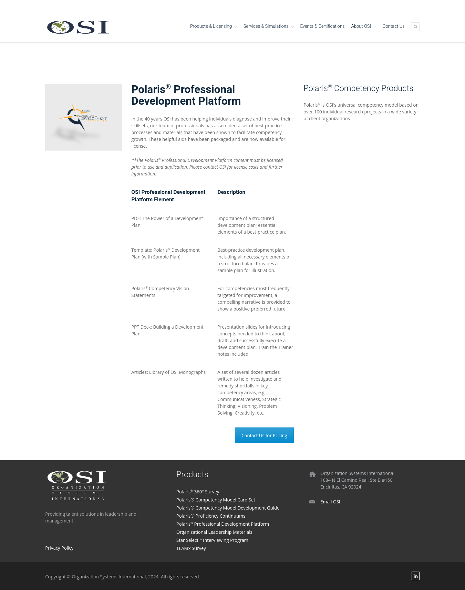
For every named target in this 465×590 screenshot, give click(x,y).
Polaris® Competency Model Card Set (215, 500)
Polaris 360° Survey (197, 492)
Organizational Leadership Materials (214, 532)
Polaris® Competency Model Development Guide (228, 508)
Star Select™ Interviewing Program (212, 540)
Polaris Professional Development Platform (222, 524)
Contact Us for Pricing (264, 435)
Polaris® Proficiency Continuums (210, 516)
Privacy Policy (59, 548)
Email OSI (330, 502)
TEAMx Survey (191, 548)
